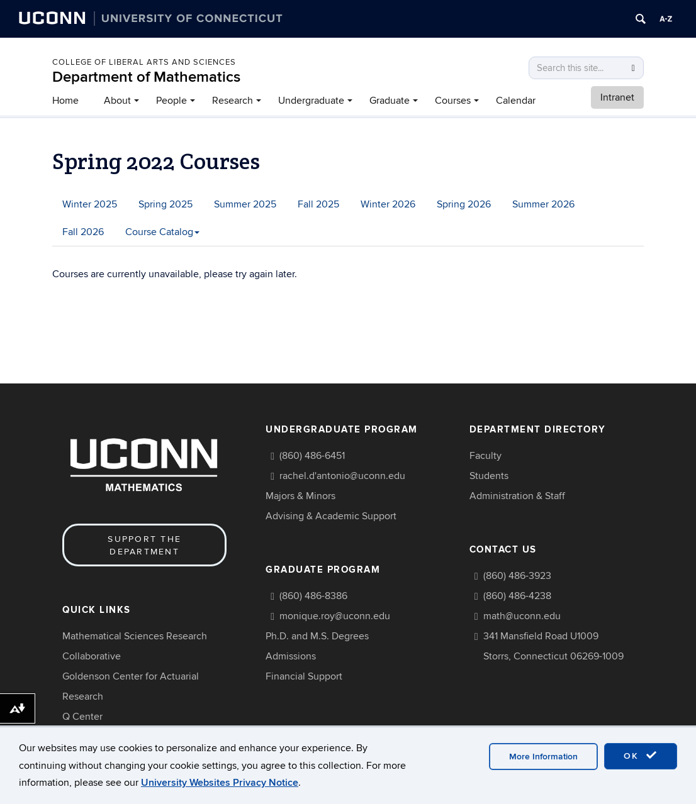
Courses (453, 100)
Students (488, 476)
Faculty (485, 455)
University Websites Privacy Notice (219, 782)
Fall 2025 (318, 204)
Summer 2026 (543, 204)
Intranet (617, 97)
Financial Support (304, 676)
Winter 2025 (89, 204)
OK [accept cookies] (641, 755)
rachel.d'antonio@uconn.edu (342, 476)
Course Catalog (162, 232)
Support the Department (144, 545)
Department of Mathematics (146, 77)
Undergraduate (311, 100)
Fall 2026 (83, 232)
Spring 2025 (165, 204)
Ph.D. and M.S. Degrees (317, 636)
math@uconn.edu (522, 616)
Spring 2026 (464, 204)
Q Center (82, 716)
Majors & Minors (300, 496)
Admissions (291, 656)
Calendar (516, 100)
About (117, 100)
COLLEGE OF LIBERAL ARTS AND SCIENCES (144, 62)
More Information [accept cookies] (543, 756)
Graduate (389, 100)
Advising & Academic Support (331, 516)
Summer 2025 (245, 204)
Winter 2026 (388, 204)
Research (232, 100)
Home (65, 100)
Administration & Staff (517, 496)
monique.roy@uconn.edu (334, 616)
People (171, 100)
